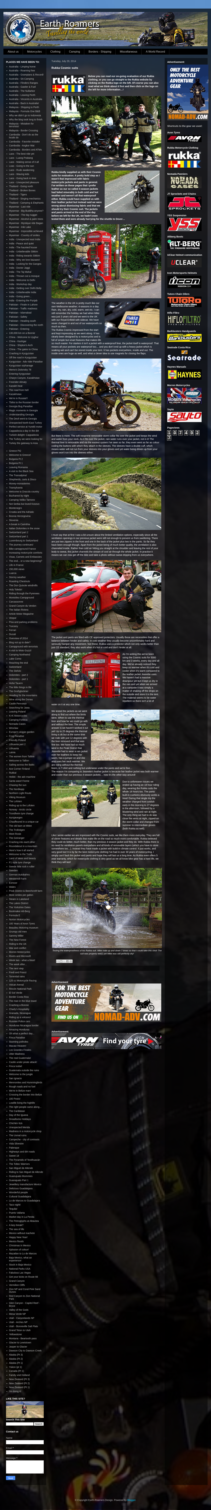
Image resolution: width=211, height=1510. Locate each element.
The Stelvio (15, 670)
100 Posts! (14, 1098)
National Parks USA (19, 1268)
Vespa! (12, 618)
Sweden (13, 870)
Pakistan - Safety (18, 316)
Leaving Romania (18, 467)
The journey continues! (21, 544)
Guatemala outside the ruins (24, 1070)
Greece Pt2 (15, 450)
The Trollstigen (17, 830)
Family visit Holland (19, 1375)
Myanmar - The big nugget (23, 215)
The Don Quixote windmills (23, 585)
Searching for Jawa (19, 707)
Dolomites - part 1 (18, 679)
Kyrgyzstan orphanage (21, 365)
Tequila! (13, 1208)
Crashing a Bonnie (19, 1005)
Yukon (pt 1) (15, 1367)
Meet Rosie (15, 833)
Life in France (16, 565)
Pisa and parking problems (23, 622)
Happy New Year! (18, 1237)
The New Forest (17, 939)
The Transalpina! (18, 475)
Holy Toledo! (15, 589)
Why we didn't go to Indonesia (25, 115)
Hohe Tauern (16, 683)
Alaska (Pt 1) (16, 1363)
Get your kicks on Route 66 (23, 1276)
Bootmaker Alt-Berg (19, 911)
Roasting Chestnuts (19, 581)
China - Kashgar (17, 341)
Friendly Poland (17, 740)
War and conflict (17, 948)
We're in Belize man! (20, 1090)
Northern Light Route (20, 793)
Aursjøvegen (16, 817)
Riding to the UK (18, 944)
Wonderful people (18, 1192)
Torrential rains (17, 976)
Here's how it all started (21, 850)
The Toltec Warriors (19, 1164)
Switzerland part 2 (18, 532)
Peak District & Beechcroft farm (26, 890)
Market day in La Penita (21, 1216)
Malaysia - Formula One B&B (24, 111)
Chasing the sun (17, 785)
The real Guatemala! (20, 1058)
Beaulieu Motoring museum (23, 927)
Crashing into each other (22, 842)
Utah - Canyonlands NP (21, 1318)
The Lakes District (18, 903)
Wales (12, 887)
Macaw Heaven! (17, 1045)
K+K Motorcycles (18, 715)
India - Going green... (20, 296)
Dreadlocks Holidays (20, 1119)
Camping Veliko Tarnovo (22, 499)
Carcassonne (16, 601)
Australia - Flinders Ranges (23, 83)
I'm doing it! (15, 1391)
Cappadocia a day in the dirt (24, 430)
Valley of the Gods (18, 1309)
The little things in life (20, 687)
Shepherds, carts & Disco (22, 479)
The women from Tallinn (21, 756)
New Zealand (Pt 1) (19, 1387)
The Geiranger (17, 838)
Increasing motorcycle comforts (25, 552)
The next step (16, 968)
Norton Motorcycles (19, 919)
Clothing (55, 51)
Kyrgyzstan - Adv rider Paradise (26, 361)
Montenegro (15, 508)
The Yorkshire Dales (20, 907)
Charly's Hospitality (19, 1009)
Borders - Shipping (100, 51)
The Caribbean (17, 1111)
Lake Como (15, 658)
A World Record (155, 51)
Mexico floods (16, 1241)
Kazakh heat (15, 386)
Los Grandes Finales (20, 1050)
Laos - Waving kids (19, 174)
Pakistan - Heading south (22, 320)
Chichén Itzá (15, 1123)
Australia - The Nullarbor (22, 91)
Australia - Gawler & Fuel (22, 86)
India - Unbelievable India (22, 292)
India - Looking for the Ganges (25, 263)
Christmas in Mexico (20, 1245)
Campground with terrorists (23, 646)
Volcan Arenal (16, 984)
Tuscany (13, 626)
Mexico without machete (22, 1233)
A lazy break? (16, 1225)
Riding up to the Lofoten (22, 805)
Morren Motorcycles (19, 952)
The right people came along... (25, 1107)
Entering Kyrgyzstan (20, 373)
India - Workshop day (20, 284)
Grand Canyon (17, 1281)
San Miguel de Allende (21, 1168)
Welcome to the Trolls (20, 854)
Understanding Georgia (21, 414)
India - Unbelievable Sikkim (23, 251)
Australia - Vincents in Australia (25, 99)
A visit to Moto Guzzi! (20, 650)
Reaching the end (18, 662)
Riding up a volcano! (20, 1017)
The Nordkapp (16, 789)
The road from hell (19, 390)
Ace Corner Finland (19, 768)
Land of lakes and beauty (22, 858)
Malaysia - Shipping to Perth (24, 107)
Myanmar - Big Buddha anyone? (26, 210)
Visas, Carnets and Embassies (25, 556)
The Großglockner (18, 691)
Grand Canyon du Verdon (22, 605)
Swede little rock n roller (22, 866)
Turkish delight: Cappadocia (24, 435)
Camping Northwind (19, 654)
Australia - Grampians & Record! (26, 74)
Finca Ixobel (15, 1066)
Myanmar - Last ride (19, 206)
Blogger (131, 1500)
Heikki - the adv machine (22, 776)
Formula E (14, 915)
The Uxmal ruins (18, 1135)
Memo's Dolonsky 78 (20, 369)
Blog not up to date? (20, 642)
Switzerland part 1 (18, 536)
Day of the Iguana (18, 1115)
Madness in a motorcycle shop (25, 1131)
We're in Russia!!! (18, 398)
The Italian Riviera (18, 609)
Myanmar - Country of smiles (24, 235)
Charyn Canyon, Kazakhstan (24, 378)
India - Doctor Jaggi (19, 267)
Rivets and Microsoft (20, 956)
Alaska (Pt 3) (16, 1354)
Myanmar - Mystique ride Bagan (26, 223)
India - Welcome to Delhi (22, 280)
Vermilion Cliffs (17, 1285)
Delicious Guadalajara (21, 1188)
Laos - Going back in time (22, 178)
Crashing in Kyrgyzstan (21, 353)
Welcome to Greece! (20, 455)
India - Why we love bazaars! (24, 259)
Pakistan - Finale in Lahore (23, 304)
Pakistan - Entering (19, 329)
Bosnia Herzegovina (20, 516)
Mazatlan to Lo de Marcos (23, 1253)
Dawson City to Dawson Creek (25, 1350)
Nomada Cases (17, 724)
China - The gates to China (23, 349)
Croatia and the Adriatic (21, 512)
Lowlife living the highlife (22, 1102)
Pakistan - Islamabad (20, 312)
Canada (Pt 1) (16, 1371)
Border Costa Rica (19, 996)
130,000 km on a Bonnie (22, 333)
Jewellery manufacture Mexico (25, 1184)
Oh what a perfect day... (21, 1033)
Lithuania (14, 748)
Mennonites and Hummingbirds (25, 1082)
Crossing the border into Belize (25, 1094)
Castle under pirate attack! (23, 1062)
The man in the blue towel (23, 1001)
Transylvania (16, 487)
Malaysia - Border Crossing (23, 130)
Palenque (14, 1147)
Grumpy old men (18, 931)
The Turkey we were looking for (26, 439)
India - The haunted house (23, 247)
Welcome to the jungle (21, 1074)
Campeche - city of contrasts (24, 1139)
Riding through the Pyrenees (24, 593)
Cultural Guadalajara (20, 1196)
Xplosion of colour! (19, 1249)
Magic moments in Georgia (23, 410)
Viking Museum (17, 797)
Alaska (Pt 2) (16, 1358)
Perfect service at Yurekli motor (25, 426)
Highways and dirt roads (22, 1151)
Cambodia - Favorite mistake (24, 141)
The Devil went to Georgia (23, 418)
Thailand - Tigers (18, 194)
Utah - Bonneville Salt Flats (23, 1326)
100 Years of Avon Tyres (22, 923)
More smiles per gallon (21, 895)
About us (13, 51)
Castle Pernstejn (18, 703)
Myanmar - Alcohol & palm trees (26, 219)
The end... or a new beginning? (25, 561)
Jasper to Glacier (18, 1346)
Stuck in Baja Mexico (20, 1264)
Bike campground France (22, 548)
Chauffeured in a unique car (24, 821)
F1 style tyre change (20, 862)
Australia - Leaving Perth (22, 95)
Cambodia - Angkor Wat (21, 145)
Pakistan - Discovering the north (26, 325)
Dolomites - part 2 (18, 675)
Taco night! (15, 1204)
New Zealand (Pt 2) (19, 1383)
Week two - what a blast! (22, 960)
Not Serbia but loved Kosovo (24, 504)
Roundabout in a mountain (23, 846)
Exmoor (13, 882)
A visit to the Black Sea (21, 471)
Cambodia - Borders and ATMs (25, 149)
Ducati (12, 634)
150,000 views (17, 569)
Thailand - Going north (21, 186)
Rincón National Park (20, 988)
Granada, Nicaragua (20, 1013)
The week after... (18, 964)
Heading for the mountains (23, 695)
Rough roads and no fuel (22, 1086)
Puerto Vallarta (17, 1212)
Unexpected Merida (19, 1127)
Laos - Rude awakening (21, 170)
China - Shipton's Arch (21, 345)
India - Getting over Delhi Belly (25, 288)
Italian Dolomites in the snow (24, 528)
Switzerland (15, 667)
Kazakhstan (15, 394)
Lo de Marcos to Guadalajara (24, 1200)
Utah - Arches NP (18, 1322)
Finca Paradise (17, 1037)
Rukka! (13, 772)
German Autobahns (19, 874)
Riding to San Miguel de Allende (26, 1172)
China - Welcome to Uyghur (24, 337)
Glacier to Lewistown (20, 1342)
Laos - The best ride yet (21, 153)
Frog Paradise (16, 736)
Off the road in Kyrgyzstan (23, 357)
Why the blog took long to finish (26, 119)
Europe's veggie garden (21, 732)
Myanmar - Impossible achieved (26, 231)
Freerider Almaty (18, 382)
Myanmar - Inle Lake (20, 227)
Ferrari (12, 630)
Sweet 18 (14, 1155)
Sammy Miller (16, 935)
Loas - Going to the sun (21, 166)
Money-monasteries (19, 483)
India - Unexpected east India (24, 239)
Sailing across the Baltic (22, 764)
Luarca (12, 573)
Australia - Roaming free (22, 70)
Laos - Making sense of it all (24, 162)
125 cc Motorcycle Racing (23, 980)
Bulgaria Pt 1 (16, 463)
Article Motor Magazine (21, 613)
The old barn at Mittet (20, 825)
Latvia (12, 752)
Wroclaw (13, 728)
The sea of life (16, 1229)
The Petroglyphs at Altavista (24, 1221)
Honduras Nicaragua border (24, 1025)
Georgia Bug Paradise (21, 406)
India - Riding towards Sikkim (24, 255)
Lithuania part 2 (17, 744)
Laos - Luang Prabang (21, 157)
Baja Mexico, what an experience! (20, 1259)
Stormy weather (17, 577)
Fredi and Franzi (18, 972)
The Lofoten (15, 801)
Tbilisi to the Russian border (24, 402)
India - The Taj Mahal (20, 272)
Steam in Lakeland (19, 899)
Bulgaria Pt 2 (16, 459)
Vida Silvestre (16, 1143)
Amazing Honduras (19, 1029)
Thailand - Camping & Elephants (26, 202)
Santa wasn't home (19, 781)
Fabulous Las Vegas (20, 1272)
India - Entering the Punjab (23, 300)
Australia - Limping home (22, 66)
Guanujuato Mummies (21, 1176)
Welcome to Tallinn (19, 760)
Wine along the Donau (21, 699)
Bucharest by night (19, 495)
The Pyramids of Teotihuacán (24, 1159)
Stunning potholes (18, 1041)
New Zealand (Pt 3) (19, 1379)
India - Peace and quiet (21, 243)
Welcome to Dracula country (24, 491)
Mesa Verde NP (17, 1314)
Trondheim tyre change (21, 813)
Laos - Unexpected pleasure (24, 182)
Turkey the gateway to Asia (23, 443)
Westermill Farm (18, 878)
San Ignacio (15, 1078)
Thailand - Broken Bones (22, 190)
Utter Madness (17, 1053)
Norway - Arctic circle (20, 809)
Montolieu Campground (21, 597)
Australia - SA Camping (21, 78)
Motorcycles (34, 51)
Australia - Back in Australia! (24, 103)
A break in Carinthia (19, 524)
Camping (74, 51)
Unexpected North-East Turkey (25, 422)
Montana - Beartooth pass (23, 1338)
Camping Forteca (18, 719)
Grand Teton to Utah (20, 1330)
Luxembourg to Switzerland (23, 540)
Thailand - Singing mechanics (25, 198)
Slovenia (13, 520)
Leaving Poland (17, 711)
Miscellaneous (128, 51)
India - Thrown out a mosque (24, 276)
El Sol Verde (15, 992)
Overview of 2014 (18, 638)
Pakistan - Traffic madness (23, 308)
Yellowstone (15, 1334)
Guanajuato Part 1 (19, 1180)
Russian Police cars (19, 1021)
